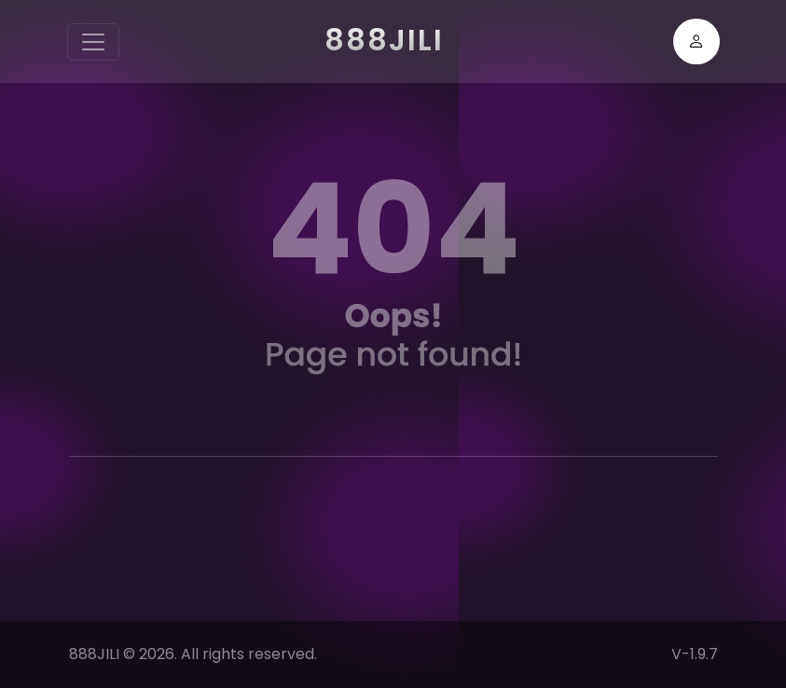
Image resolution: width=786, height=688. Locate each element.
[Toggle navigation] (93, 42)
